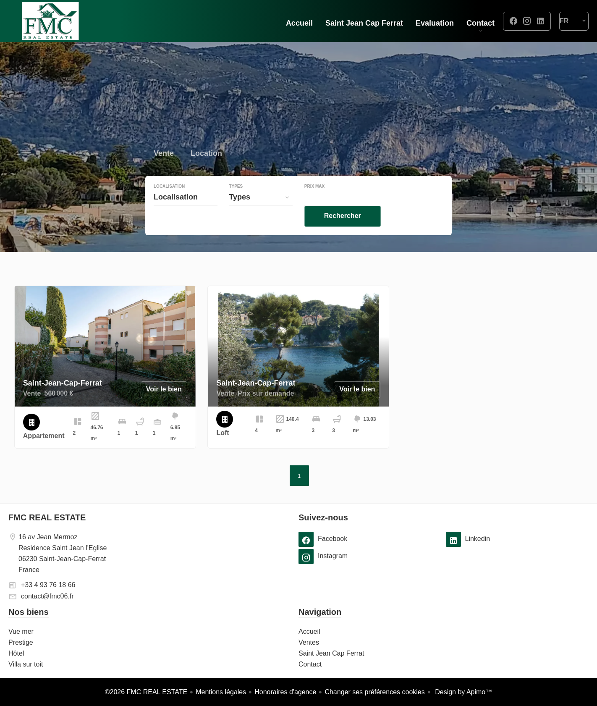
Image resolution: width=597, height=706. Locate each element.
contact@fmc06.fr (47, 596)
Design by (462, 692)
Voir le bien (164, 389)
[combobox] (185, 214)
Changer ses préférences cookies (374, 692)
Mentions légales (221, 692)
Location (206, 171)
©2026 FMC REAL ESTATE (146, 692)
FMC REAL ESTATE (47, 517)
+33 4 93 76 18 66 (48, 584)
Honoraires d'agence (285, 692)
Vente (164, 171)
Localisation (169, 204)
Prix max (314, 204)
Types (236, 204)
